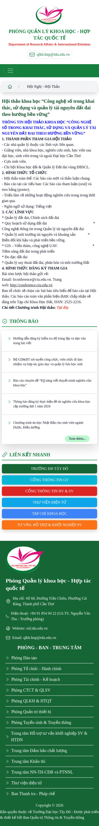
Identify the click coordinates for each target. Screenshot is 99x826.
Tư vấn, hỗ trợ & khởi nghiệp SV (49, 525)
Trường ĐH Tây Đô (49, 469)
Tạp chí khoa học (49, 514)
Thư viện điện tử (49, 502)
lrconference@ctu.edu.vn (32, 279)
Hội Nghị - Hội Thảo (43, 86)
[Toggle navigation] (10, 70)
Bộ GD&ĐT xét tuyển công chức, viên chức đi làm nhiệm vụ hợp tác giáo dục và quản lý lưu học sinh (45, 361)
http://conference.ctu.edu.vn (31, 285)
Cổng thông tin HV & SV (49, 491)
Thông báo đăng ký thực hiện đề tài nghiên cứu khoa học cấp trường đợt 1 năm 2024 (49, 403)
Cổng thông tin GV (49, 480)
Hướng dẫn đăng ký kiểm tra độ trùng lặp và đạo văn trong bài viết (47, 340)
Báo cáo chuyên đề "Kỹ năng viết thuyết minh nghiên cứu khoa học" (49, 382)
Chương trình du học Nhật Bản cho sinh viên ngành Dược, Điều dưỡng (45, 424)
